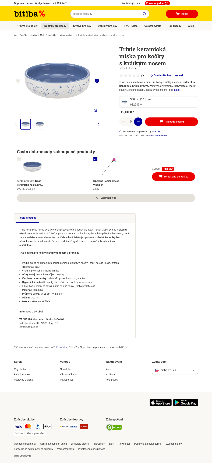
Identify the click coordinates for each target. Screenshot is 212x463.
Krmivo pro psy (82, 26)
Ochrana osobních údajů (53, 443)
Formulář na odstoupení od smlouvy (33, 449)
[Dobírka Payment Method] (19, 434)
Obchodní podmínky (25, 443)
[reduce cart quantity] (123, 121)
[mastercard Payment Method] (28, 427)
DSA (111, 443)
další (176, 89)
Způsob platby (174, 443)
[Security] (114, 428)
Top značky (174, 26)
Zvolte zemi (159, 361)
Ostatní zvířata (152, 26)
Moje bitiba (20, 369)
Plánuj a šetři (67, 379)
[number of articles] (131, 121)
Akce (191, 26)
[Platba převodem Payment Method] (36, 434)
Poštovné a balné (23, 379)
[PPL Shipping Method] (74, 427)
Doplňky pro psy (107, 26)
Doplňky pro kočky (55, 26)
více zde (156, 131)
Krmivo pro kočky (27, 26)
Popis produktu (28, 217)
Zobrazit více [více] (106, 198)
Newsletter (66, 369)
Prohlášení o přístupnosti (91, 449)
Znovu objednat (157, 3)
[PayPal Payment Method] (38, 427)
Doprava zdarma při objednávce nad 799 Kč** (40, 3)
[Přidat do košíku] (171, 121)
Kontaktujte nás (131, 3)
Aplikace (110, 374)
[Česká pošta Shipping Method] (64, 427)
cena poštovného (158, 135)
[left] (18, 81)
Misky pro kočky (67, 35)
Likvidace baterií (80, 443)
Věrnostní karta (68, 374)
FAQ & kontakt (22, 374)
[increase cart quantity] (138, 121)
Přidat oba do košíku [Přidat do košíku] (177, 177)
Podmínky (61, 347)
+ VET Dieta (130, 26)
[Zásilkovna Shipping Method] (84, 427)
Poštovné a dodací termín (148, 443)
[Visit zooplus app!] (161, 405)
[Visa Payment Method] (18, 427)
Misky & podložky (48, 35)
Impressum (99, 443)
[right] (97, 81)
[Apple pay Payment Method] (47, 427)
